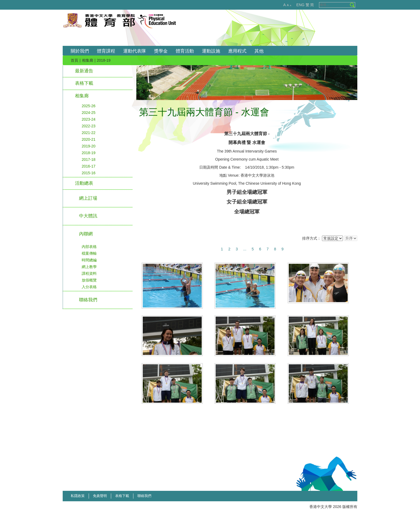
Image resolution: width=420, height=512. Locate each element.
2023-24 (88, 119)
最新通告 (84, 70)
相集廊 (87, 60)
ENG (300, 5)
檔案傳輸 (89, 253)
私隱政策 (78, 496)
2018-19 (88, 153)
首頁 (74, 60)
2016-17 (88, 166)
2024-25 (88, 112)
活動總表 (84, 183)
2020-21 (88, 139)
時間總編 (89, 260)
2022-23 (88, 126)
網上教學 (89, 267)
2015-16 (88, 173)
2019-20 (88, 146)
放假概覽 (89, 280)
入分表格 (89, 287)
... (244, 249)
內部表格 (89, 246)
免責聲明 (100, 496)
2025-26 (88, 106)
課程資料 (89, 273)
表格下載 (84, 83)
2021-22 (88, 133)
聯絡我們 (144, 496)
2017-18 (88, 159)
